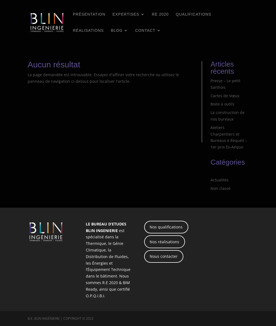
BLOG (117, 30)
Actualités (219, 179)
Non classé (220, 188)
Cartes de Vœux (224, 95)
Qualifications (193, 14)
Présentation (89, 14)
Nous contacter (164, 256)
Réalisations (88, 30)
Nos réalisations (164, 241)
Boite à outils (222, 104)
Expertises (125, 14)
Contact (145, 30)
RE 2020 (160, 14)
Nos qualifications (166, 227)
